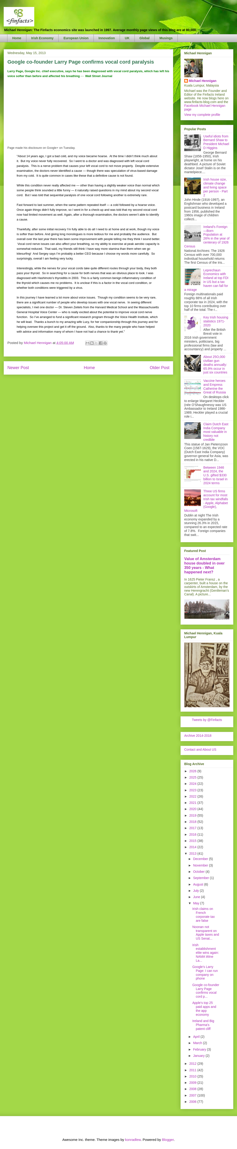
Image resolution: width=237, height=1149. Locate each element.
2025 (193, 777)
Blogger (168, 1140)
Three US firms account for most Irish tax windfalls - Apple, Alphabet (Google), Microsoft (206, 501)
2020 (193, 809)
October (199, 871)
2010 (193, 1076)
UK (127, 38)
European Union (75, 38)
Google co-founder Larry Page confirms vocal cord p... (205, 990)
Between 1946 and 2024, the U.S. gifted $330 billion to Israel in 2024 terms (215, 475)
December (201, 859)
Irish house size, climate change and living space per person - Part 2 (215, 187)
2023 (193, 790)
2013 (193, 853)
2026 (193, 771)
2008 (193, 1089)
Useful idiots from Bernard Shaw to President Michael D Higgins (216, 142)
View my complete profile (202, 115)
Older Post (159, 367)
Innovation (107, 38)
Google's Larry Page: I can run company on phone (205, 972)
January (199, 1056)
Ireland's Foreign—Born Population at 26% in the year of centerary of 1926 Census (206, 236)
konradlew (133, 1140)
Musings (166, 38)
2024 (193, 783)
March (198, 1043)
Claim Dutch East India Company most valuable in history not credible (215, 431)
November (201, 865)
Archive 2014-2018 (198, 735)
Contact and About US (200, 749)
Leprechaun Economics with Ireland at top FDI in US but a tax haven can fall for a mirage (206, 280)
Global (145, 38)
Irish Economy (42, 38)
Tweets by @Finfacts (207, 720)
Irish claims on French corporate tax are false (203, 914)
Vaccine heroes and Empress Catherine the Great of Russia (214, 386)
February (200, 1049)
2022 (193, 796)
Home (16, 38)
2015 (193, 841)
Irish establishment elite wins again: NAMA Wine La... (205, 952)
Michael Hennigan (202, 81)
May (196, 903)
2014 (193, 847)
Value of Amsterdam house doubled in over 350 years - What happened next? (204, 565)
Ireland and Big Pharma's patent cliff (203, 1025)
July (196, 891)
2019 (193, 815)
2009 (193, 1082)
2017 (193, 828)
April (196, 1037)
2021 (193, 803)
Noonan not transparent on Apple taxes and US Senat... (205, 932)
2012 (193, 1063)
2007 (193, 1095)
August (198, 884)
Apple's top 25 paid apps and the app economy (204, 1008)
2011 (193, 1070)
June (197, 897)
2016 (193, 834)
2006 (193, 1102)
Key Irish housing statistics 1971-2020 (215, 321)
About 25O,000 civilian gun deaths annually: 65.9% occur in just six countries (215, 364)
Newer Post (18, 367)
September (201, 878)
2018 (193, 822)
